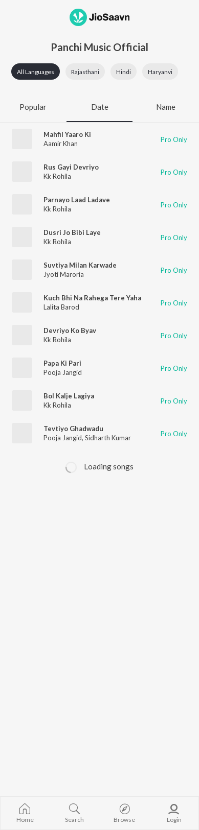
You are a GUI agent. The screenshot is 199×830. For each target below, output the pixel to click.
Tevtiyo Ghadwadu (73, 428)
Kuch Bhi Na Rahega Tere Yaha (92, 298)
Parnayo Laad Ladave (76, 200)
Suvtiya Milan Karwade (80, 265)
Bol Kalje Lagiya (68, 396)
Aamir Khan (60, 143)
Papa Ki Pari (62, 363)
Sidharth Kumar (108, 438)
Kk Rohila (57, 176)
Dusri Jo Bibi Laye (72, 232)
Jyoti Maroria (63, 274)
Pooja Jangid (62, 372)
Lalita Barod (61, 307)
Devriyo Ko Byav (69, 330)
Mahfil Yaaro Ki (67, 134)
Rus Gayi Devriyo (71, 167)
